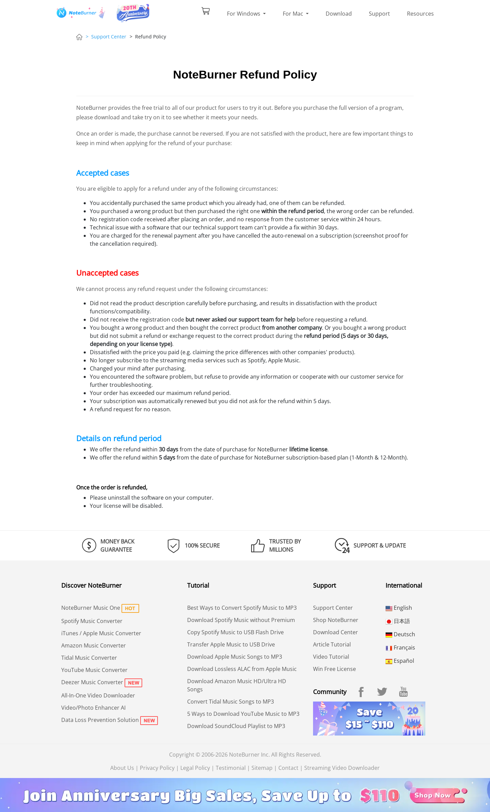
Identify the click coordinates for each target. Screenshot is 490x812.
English (399, 607)
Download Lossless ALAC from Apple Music (242, 669)
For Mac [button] (294, 13)
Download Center (335, 632)
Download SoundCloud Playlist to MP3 (236, 726)
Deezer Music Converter (92, 682)
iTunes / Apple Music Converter (101, 633)
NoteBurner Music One (90, 607)
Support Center (333, 607)
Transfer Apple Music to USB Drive (231, 644)
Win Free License (334, 669)
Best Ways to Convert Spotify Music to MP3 (242, 607)
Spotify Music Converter (91, 621)
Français (400, 647)
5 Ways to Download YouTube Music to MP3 (243, 714)
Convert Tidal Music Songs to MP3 (230, 701)
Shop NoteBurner (335, 620)
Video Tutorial (331, 656)
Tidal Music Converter (89, 657)
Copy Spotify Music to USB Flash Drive (235, 632)
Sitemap (262, 768)
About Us (122, 768)
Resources (420, 13)
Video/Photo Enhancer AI (93, 707)
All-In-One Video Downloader (98, 695)
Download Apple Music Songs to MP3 (234, 656)
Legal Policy (195, 768)
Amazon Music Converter (93, 645)
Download (339, 13)
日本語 (398, 621)
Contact (288, 768)
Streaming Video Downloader (342, 768)
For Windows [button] (244, 13)
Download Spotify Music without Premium (241, 620)
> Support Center (106, 36)
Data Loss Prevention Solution (100, 720)
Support (379, 13)
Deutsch (400, 634)
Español (400, 660)
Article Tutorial (332, 644)
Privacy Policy (157, 768)
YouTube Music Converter (94, 670)
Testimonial (231, 768)
